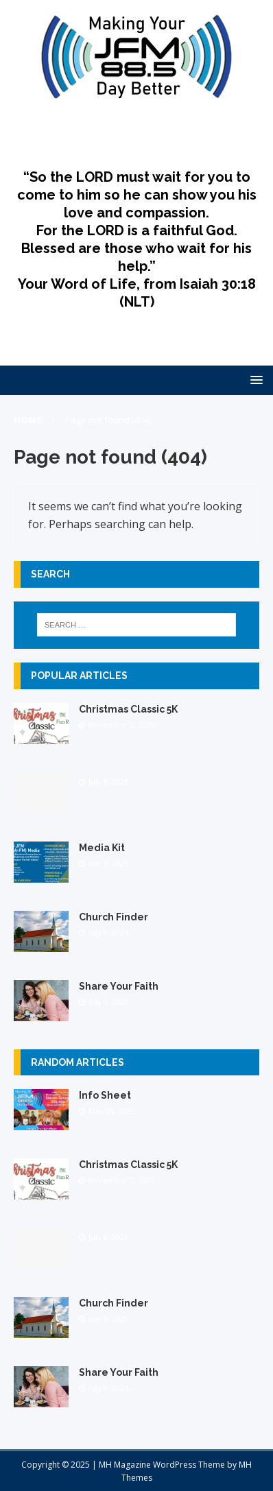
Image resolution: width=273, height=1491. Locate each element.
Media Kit (102, 847)
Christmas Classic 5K (128, 709)
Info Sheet (105, 1095)
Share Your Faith (118, 986)
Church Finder (113, 916)
